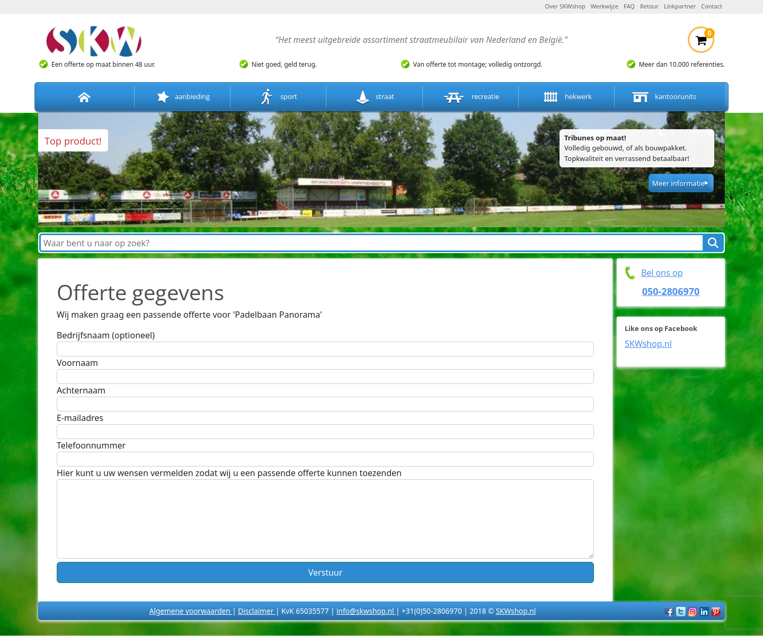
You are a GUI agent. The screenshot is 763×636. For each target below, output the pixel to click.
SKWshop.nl (648, 344)
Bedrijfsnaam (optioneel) (106, 335)
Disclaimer (257, 611)
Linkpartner (680, 6)
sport (278, 97)
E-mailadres (80, 418)
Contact (711, 6)
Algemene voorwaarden (190, 611)
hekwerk (566, 97)
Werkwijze (604, 6)
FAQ (629, 6)
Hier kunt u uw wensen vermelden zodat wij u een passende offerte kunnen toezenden (229, 473)
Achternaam (81, 390)
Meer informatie (678, 183)
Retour (649, 6)
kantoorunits (662, 97)
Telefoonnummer (91, 445)
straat (374, 97)
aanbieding (182, 97)
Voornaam (77, 363)
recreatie (470, 97)
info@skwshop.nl (366, 611)
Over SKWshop (565, 6)
